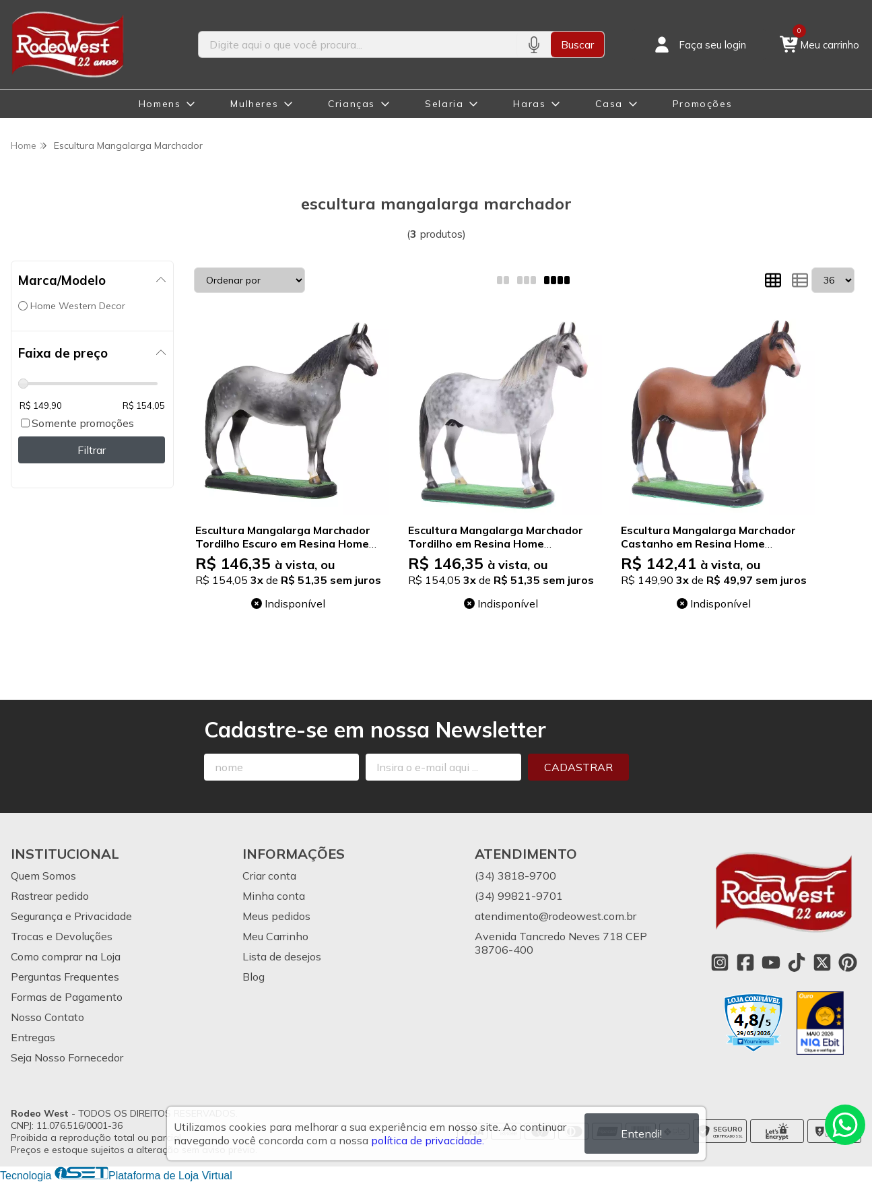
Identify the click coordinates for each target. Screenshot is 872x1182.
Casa (608, 104)
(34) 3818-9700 (515, 875)
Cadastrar (578, 767)
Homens (160, 104)
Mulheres (254, 104)
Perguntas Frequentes (65, 976)
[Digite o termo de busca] (358, 44)
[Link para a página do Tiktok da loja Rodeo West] (796, 962)
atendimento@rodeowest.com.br (555, 916)
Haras (529, 104)
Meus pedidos (276, 916)
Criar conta (269, 875)
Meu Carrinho (275, 936)
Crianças (351, 104)
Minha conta (273, 895)
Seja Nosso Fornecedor (67, 1057)
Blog (253, 976)
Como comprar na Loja (66, 956)
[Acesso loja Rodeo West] (699, 44)
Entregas (33, 1037)
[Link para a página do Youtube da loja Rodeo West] (771, 962)
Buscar (577, 44)
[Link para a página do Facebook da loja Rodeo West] (745, 962)
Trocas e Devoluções (61, 936)
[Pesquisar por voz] (533, 44)
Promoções (702, 104)
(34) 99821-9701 (519, 895)
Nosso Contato (47, 1017)
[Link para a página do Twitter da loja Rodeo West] (822, 962)
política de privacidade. (427, 1140)
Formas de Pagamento (67, 997)
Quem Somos (43, 875)
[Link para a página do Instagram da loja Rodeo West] (719, 962)
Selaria (444, 104)
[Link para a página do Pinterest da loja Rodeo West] (847, 962)
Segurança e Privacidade (71, 916)
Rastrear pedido (50, 895)
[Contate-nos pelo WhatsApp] (845, 1125)
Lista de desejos (281, 956)
